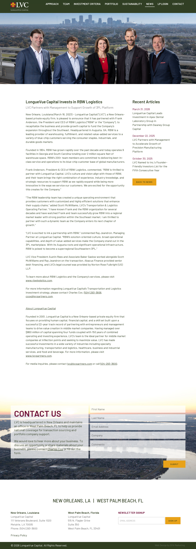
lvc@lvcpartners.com (79, 363)
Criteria (87, 10)
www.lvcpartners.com (39, 355)
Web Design (161, 545)
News (149, 10)
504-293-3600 (108, 363)
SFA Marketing (177, 545)
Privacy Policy (19, 535)
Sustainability (132, 10)
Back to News (144, 182)
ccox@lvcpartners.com (39, 296)
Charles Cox (55, 449)
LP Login (163, 10)
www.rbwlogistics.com (39, 280)
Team (66, 10)
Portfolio (111, 10)
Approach (52, 10)
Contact (178, 10)
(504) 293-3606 (92, 292)
